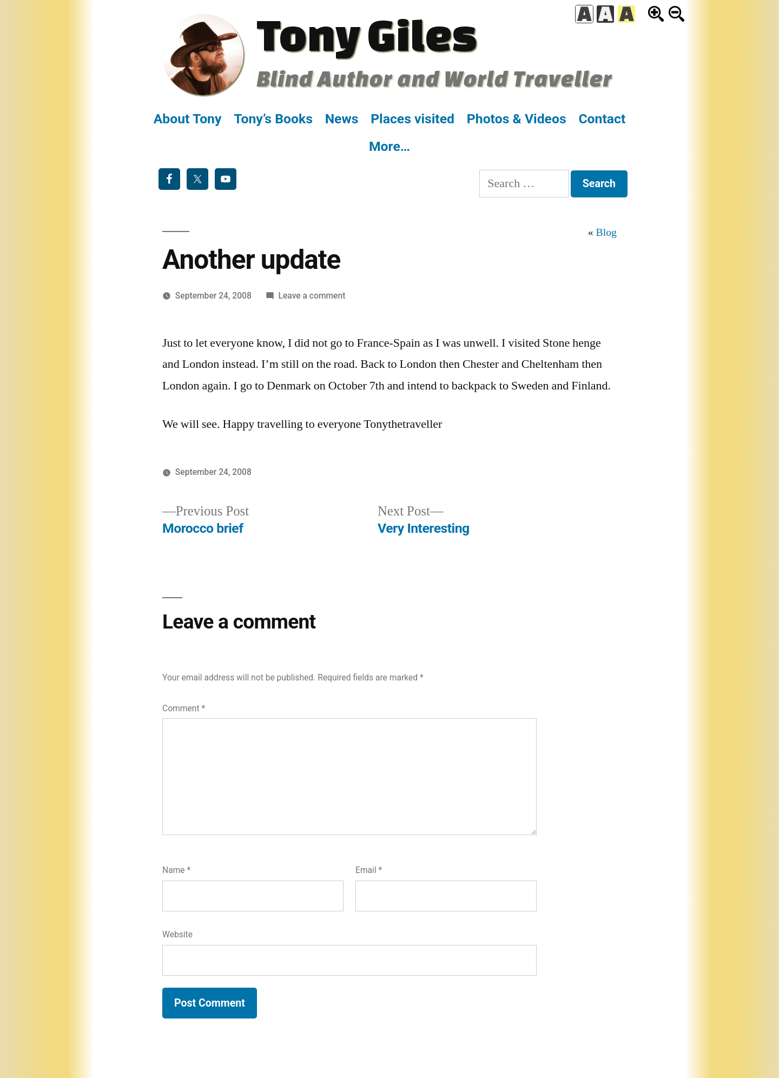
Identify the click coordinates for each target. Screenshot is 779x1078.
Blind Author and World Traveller (434, 78)
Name (176, 870)
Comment (183, 708)
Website (177, 934)
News (342, 119)
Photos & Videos (516, 119)
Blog (606, 232)
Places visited (412, 119)
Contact (601, 119)
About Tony (188, 119)
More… (389, 146)
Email (368, 870)
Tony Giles (366, 34)
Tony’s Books (273, 119)
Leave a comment (312, 295)
